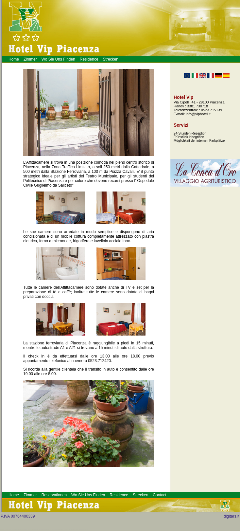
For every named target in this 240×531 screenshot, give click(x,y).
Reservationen (54, 495)
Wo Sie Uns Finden (58, 59)
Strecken (110, 59)
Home (14, 59)
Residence (89, 59)
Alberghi (81, 529)
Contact (159, 495)
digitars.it (231, 516)
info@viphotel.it (198, 114)
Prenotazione (84, 529)
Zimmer (30, 59)
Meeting (82, 529)
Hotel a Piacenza (86, 529)
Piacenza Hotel (80, 529)
